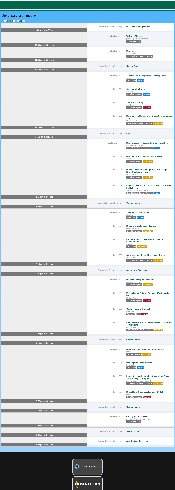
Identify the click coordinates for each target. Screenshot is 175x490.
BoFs (21, 21)
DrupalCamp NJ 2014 (15, 5)
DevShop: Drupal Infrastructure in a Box (144, 156)
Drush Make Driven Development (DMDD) (144, 392)
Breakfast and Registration (138, 27)
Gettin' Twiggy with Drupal (138, 309)
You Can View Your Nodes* (138, 212)
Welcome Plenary (134, 36)
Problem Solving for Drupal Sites (140, 280)
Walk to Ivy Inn (132, 431)
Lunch (129, 133)
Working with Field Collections (139, 363)
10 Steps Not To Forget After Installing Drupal (146, 76)
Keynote (130, 51)
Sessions (10, 21)
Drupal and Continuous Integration (141, 226)
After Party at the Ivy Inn (137, 441)
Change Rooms (133, 66)
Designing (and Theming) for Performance (145, 349)
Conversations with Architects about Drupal (145, 255)
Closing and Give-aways (137, 417)
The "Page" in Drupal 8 (136, 103)
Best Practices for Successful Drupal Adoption (147, 143)
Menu (171, 5)
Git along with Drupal (135, 89)
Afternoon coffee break (136, 270)
